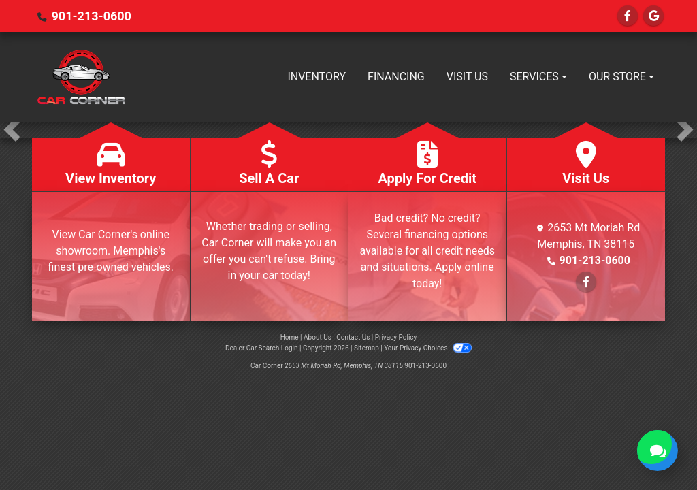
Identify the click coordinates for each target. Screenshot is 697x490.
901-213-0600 (91, 16)
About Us (317, 337)
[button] (12, 130)
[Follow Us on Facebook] (627, 16)
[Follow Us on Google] (653, 16)
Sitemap (366, 348)
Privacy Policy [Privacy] (396, 337)
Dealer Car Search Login (261, 348)
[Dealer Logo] (81, 77)
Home (289, 337)
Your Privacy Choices (428, 348)
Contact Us (353, 337)
